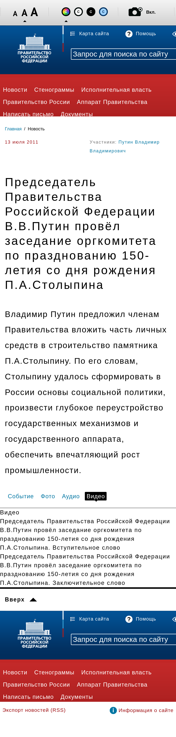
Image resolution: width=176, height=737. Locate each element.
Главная (13, 128)
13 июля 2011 (21, 142)
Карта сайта (94, 33)
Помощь (146, 33)
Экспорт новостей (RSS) (34, 710)
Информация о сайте (146, 710)
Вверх (15, 599)
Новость (36, 128)
